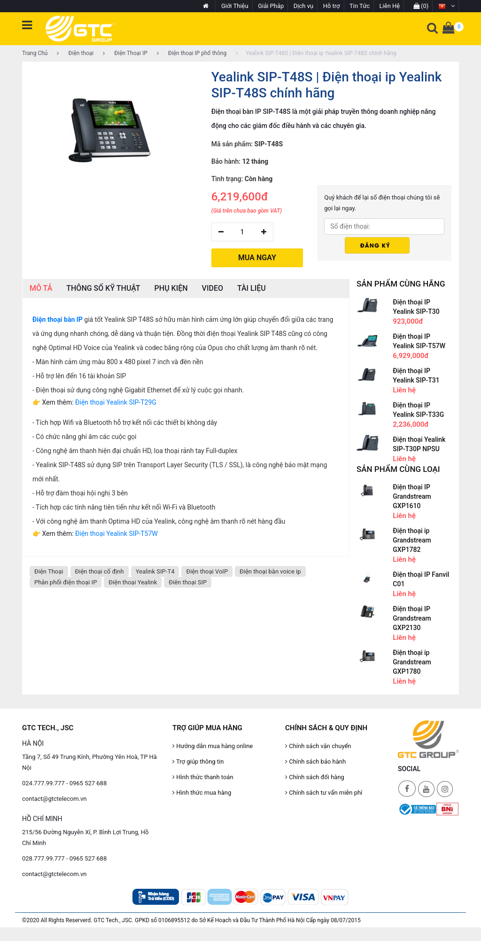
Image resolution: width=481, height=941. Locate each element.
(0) (421, 5)
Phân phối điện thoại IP (65, 582)
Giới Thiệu (234, 5)
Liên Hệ (390, 5)
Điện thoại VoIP (207, 571)
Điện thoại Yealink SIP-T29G (115, 402)
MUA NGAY (257, 257)
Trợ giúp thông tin (198, 761)
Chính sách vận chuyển (318, 746)
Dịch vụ (303, 5)
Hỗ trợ (331, 5)
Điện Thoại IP (125, 53)
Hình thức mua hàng (201, 792)
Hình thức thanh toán (202, 777)
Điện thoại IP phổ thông (191, 53)
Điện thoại (75, 53)
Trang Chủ (34, 53)
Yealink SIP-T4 (155, 571)
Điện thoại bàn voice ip (270, 571)
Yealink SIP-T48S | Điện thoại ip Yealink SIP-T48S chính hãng (316, 53)
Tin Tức (359, 5)
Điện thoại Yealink (133, 582)
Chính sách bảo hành (315, 761)
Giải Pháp (271, 5)
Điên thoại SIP (188, 582)
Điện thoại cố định (99, 571)
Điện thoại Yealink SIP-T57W (116, 533)
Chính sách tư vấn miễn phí (323, 792)
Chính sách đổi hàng (314, 777)
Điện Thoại (48, 571)
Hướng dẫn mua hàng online (212, 746)
